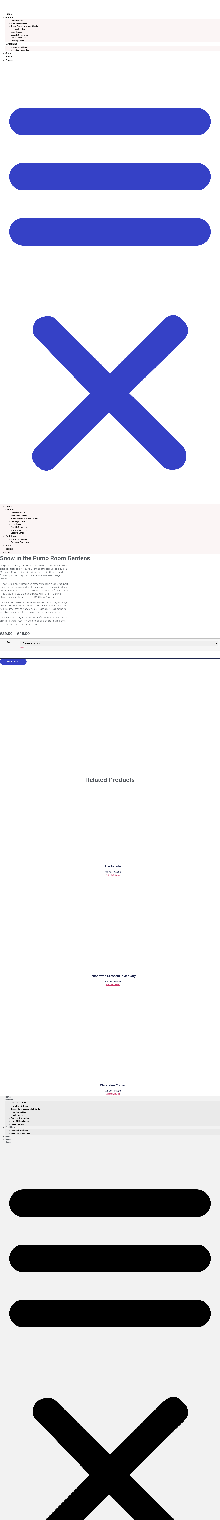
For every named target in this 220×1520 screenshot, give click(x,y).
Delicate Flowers (18, 20)
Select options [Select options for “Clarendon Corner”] (113, 987)
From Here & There (19, 23)
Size (9, 642)
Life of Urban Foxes (19, 38)
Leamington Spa (18, 29)
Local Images (16, 32)
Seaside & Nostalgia (19, 35)
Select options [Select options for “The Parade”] (113, 768)
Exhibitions (11, 43)
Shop (8, 53)
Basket (9, 56)
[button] (110, 283)
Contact (9, 60)
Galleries (10, 17)
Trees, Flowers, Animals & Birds (24, 26)
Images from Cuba (19, 47)
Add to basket (14, 662)
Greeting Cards (17, 41)
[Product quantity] (110, 656)
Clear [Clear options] (22, 647)
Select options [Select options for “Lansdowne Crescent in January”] (113, 877)
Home (8, 13)
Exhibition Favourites (20, 50)
